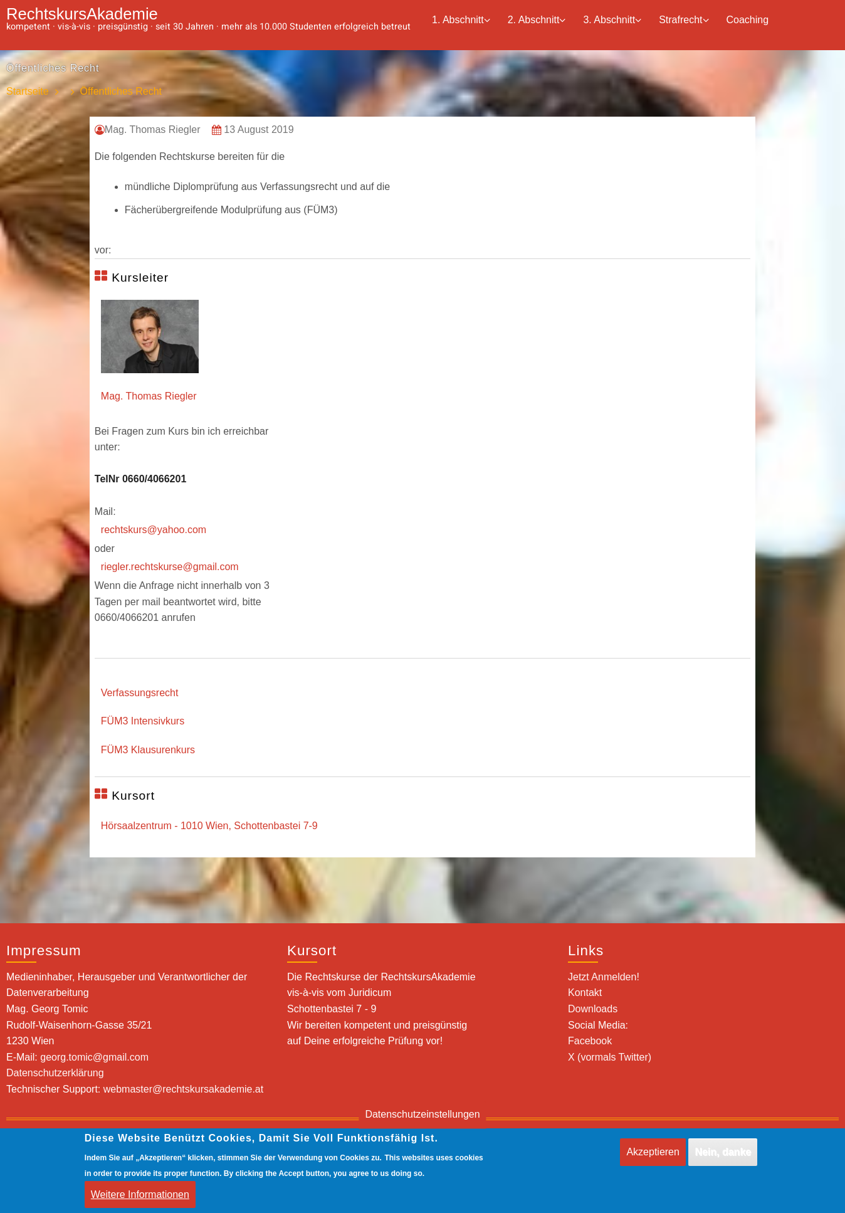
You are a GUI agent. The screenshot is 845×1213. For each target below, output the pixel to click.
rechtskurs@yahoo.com (153, 529)
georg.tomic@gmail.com (94, 1057)
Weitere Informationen (140, 1194)
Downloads (592, 1009)
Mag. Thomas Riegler (149, 396)
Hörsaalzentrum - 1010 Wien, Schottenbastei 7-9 (209, 825)
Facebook (590, 1041)
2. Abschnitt (537, 20)
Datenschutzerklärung (55, 1072)
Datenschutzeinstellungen (422, 1115)
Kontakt (585, 992)
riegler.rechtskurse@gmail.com (170, 566)
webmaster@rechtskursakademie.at (183, 1089)
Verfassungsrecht (140, 692)
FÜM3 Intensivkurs (142, 721)
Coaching (748, 19)
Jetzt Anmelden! (603, 977)
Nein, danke (723, 1152)
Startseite (27, 92)
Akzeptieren (653, 1152)
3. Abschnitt (612, 20)
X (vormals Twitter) (609, 1057)
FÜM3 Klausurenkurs (148, 749)
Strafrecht (683, 20)
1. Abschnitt (461, 20)
